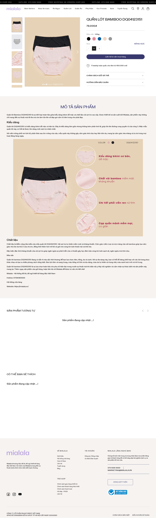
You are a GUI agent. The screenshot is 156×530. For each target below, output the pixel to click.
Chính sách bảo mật (121, 515)
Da (105, 39)
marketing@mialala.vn (120, 470)
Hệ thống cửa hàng (14, 282)
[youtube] (20, 494)
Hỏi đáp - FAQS (62, 491)
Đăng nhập (95, 456)
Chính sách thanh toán (64, 489)
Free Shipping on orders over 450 (70, 2)
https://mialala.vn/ (21, 286)
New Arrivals (43, 8)
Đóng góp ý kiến (120, 482)
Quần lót (67, 8)
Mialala (126, 115)
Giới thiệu (60, 456)
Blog (58, 468)
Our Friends (102, 8)
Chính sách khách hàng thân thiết (68, 486)
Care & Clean (61, 461)
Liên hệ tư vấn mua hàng (115, 57)
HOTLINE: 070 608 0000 (34, 2)
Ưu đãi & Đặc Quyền (91, 458)
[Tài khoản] (143, 8)
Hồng (94, 38)
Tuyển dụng (122, 8)
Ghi (110, 39)
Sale (112, 8)
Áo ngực (56, 8)
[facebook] (8, 494)
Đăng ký (87, 456)
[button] (77, 52)
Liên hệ (59, 463)
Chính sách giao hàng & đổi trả (67, 484)
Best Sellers (29, 8)
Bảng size (139, 44)
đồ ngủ (30, 273)
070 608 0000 (114, 468)
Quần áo (78, 8)
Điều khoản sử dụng (140, 515)
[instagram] (14, 494)
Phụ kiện (89, 8)
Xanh (99, 39)
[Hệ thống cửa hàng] (138, 8)
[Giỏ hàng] (147, 8)
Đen (88, 39)
